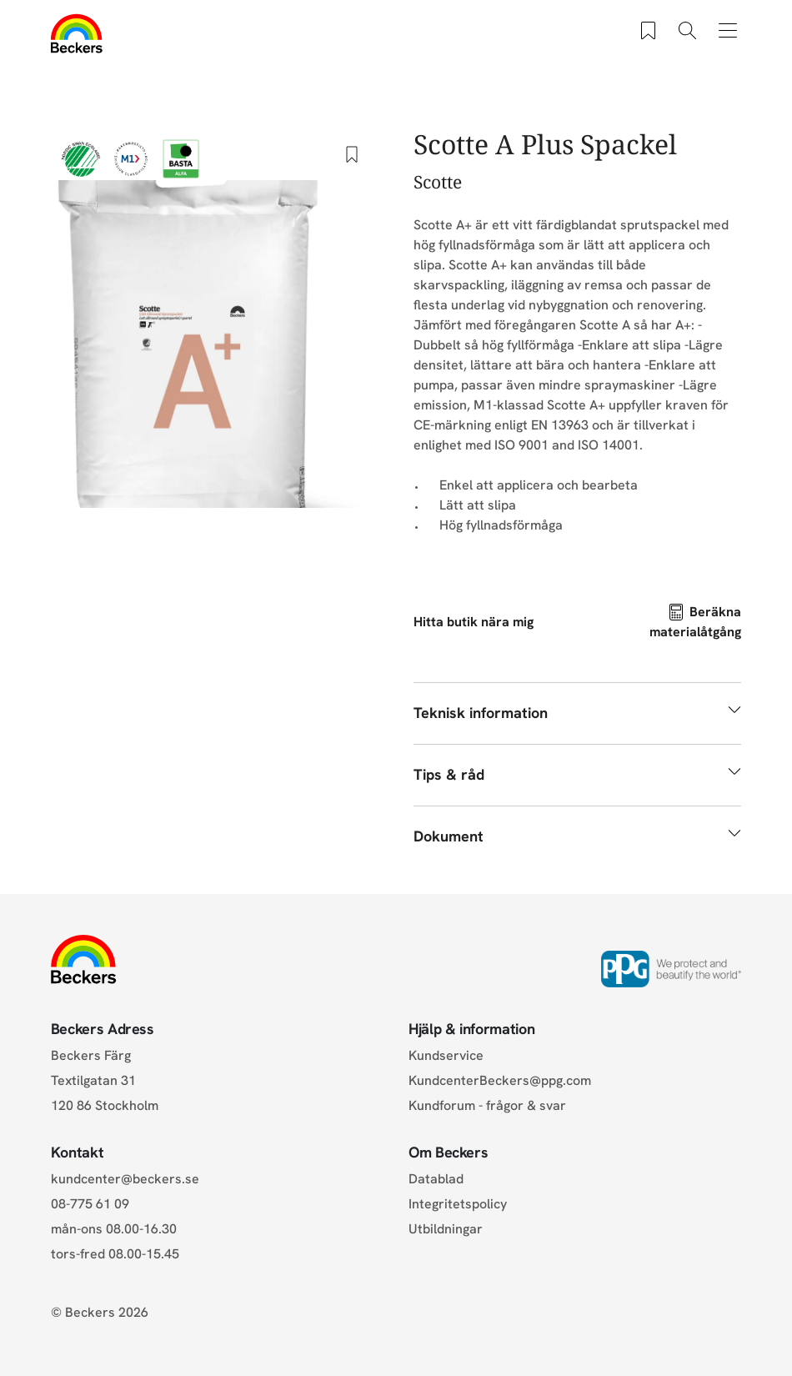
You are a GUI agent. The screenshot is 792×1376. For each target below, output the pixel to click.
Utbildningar (446, 1229)
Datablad (436, 1179)
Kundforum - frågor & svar (487, 1105)
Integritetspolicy (458, 1204)
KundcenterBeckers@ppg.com (503, 1080)
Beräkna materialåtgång (695, 621)
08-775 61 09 (90, 1204)
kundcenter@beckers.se (125, 1179)
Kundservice (446, 1055)
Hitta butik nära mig (474, 621)
